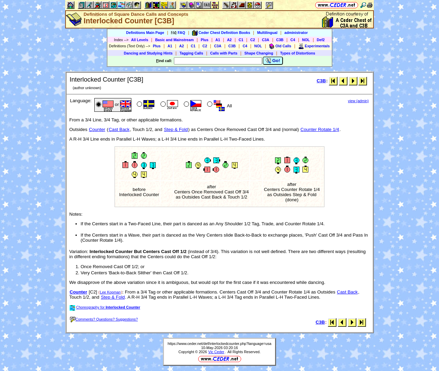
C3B (279, 40)
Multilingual (267, 33)
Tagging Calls (191, 53)
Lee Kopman (110, 292)
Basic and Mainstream (174, 40)
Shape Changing (258, 53)
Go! (272, 60)
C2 (252, 40)
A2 (229, 40)
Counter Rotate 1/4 (319, 129)
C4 (292, 40)
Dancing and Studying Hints (148, 53)
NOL (306, 40)
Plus (205, 40)
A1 (217, 40)
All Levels (139, 40)
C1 (241, 40)
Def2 (321, 40)
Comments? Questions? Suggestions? (104, 319)
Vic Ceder (216, 352)
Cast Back (119, 129)
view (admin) (358, 101)
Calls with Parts (223, 53)
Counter (97, 129)
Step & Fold (176, 129)
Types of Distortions (297, 53)
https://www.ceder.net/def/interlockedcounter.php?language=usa (219, 344)
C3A (265, 40)
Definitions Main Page (145, 33)
